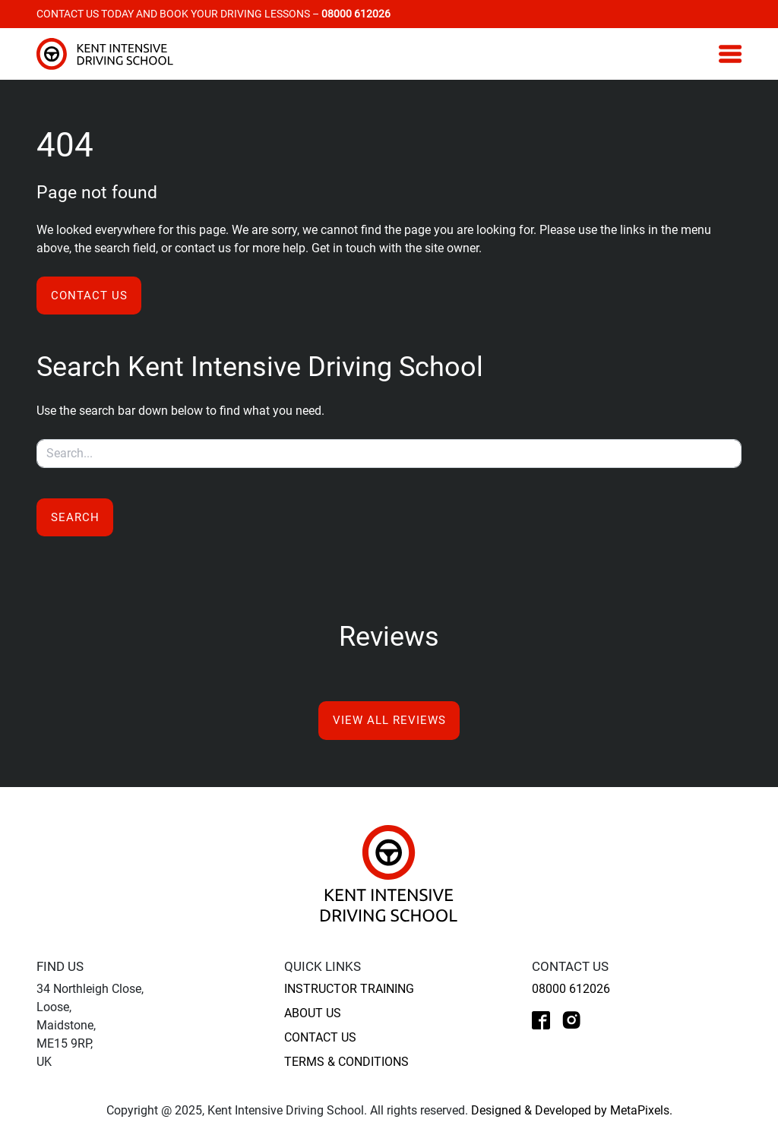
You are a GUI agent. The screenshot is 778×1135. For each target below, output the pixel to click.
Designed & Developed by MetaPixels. (571, 1110)
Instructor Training (349, 989)
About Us (312, 1013)
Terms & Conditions (346, 1061)
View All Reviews (389, 720)
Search (75, 517)
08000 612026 (571, 989)
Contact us (89, 295)
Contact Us (320, 1037)
